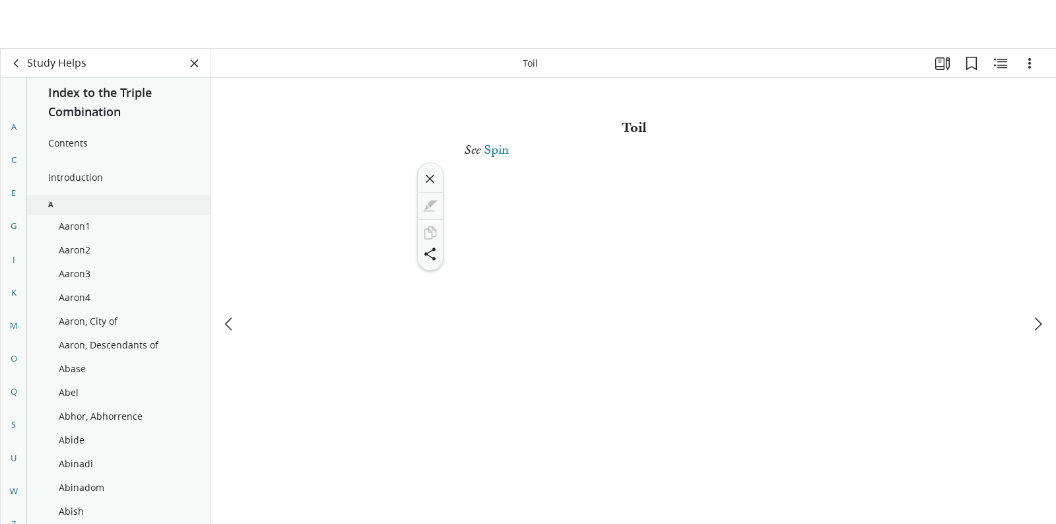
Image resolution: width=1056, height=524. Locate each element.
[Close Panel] (194, 63)
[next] (1037, 275)
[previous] (229, 275)
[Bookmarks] (971, 63)
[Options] (1029, 63)
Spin (496, 150)
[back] (16, 63)
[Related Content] (1000, 63)
